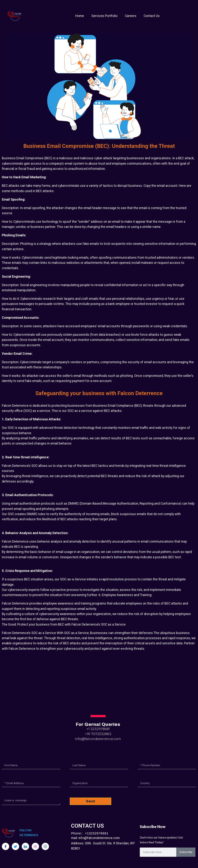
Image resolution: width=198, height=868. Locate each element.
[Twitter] (15, 846)
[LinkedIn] (25, 846)
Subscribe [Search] (185, 852)
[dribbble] (35, 846)
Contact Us (152, 16)
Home (79, 16)
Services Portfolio (104, 16)
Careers (130, 16)
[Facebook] (5, 846)
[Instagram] (45, 846)
